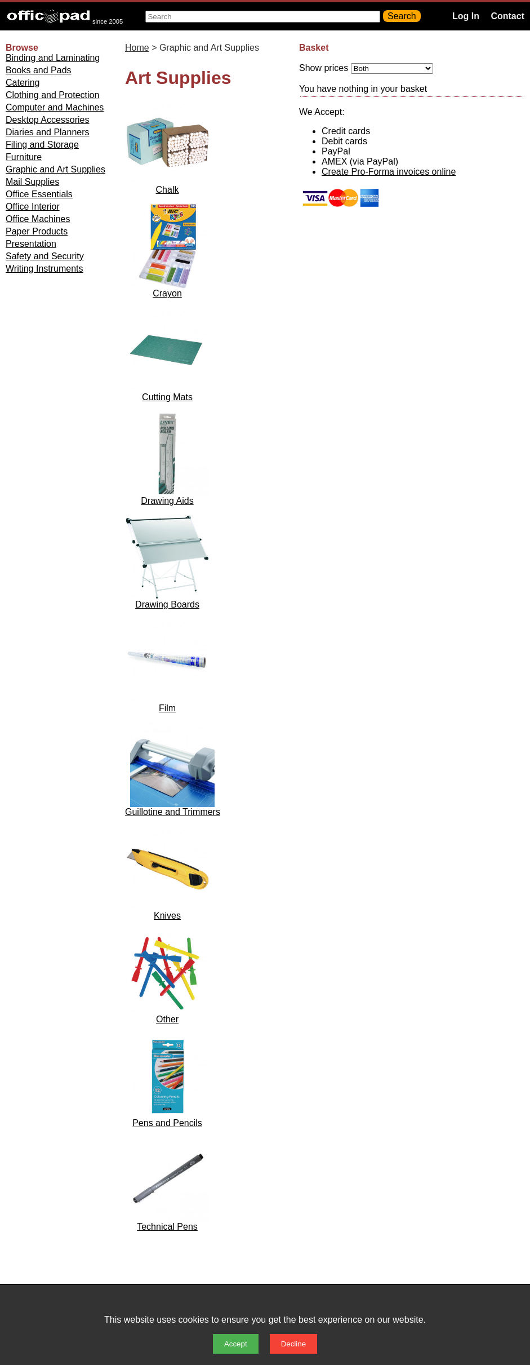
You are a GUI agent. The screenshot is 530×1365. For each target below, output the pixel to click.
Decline (293, 1344)
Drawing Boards (167, 604)
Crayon (167, 293)
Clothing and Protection (52, 95)
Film (167, 708)
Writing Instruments (44, 268)
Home (137, 47)
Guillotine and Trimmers (172, 812)
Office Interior (33, 206)
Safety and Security (45, 256)
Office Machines (38, 219)
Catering (22, 82)
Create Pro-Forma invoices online (389, 171)
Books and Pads (39, 70)
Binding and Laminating (53, 58)
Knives (167, 915)
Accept (235, 1344)
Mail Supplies (32, 182)
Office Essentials (39, 194)
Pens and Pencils (167, 1123)
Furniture (24, 157)
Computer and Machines (55, 107)
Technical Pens (167, 1226)
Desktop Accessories (48, 120)
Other (167, 1019)
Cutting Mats (167, 397)
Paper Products (37, 231)
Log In (465, 16)
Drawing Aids (167, 501)
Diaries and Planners (48, 132)
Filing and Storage (42, 144)
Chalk (167, 189)
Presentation (31, 244)
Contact (507, 16)
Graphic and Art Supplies (55, 169)
